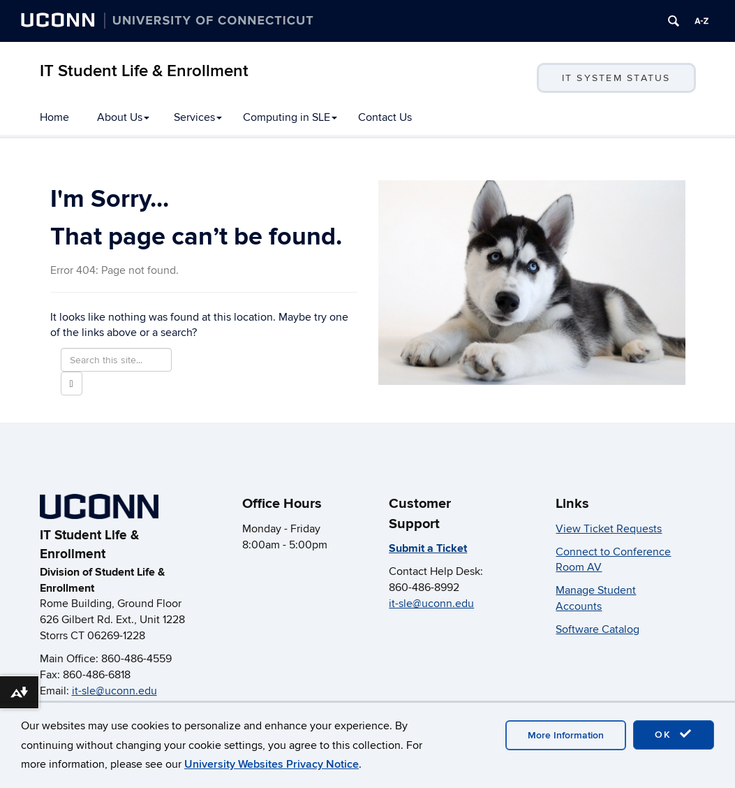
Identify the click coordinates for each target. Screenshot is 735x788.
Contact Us (385, 117)
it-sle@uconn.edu (114, 691)
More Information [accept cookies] (566, 735)
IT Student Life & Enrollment (144, 71)
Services (198, 117)
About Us (123, 117)
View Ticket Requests (609, 529)
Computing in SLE (290, 117)
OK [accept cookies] (673, 734)
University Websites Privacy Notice (271, 764)
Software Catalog (597, 629)
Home (54, 117)
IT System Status (616, 78)
